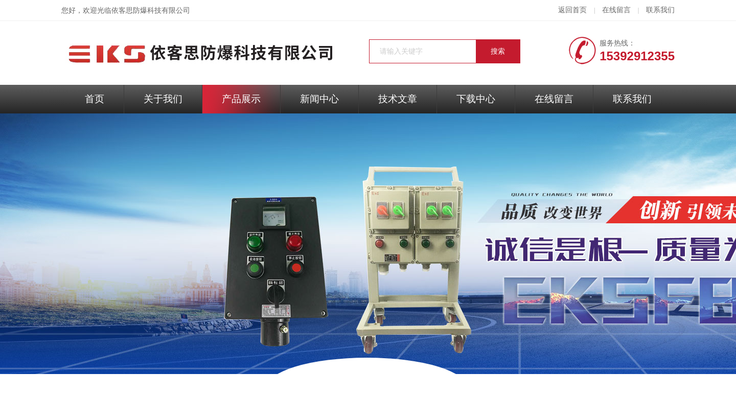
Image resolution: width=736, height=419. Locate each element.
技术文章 (397, 99)
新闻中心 (319, 99)
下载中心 (475, 99)
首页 (94, 99)
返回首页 (572, 10)
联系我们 (660, 10)
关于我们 (163, 99)
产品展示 (241, 99)
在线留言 (616, 10)
